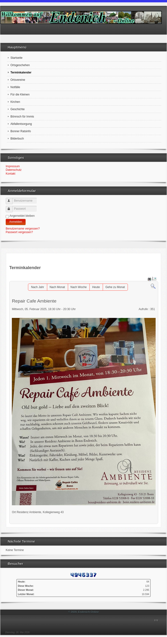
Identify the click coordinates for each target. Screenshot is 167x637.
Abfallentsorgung (21, 124)
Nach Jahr (37, 287)
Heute (96, 287)
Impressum (13, 166)
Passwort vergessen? (19, 232)
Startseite (16, 57)
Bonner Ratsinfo (20, 131)
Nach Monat (57, 287)
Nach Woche (78, 287)
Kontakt (10, 173)
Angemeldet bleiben (22, 215)
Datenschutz (14, 170)
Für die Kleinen (20, 94)
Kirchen (15, 102)
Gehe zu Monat (115, 287)
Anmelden (15, 221)
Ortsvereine (17, 79)
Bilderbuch (17, 138)
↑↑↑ (156, 620)
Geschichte (17, 109)
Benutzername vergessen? (23, 228)
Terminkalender (20, 72)
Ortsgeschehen (20, 65)
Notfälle (15, 87)
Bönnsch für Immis (22, 116)
